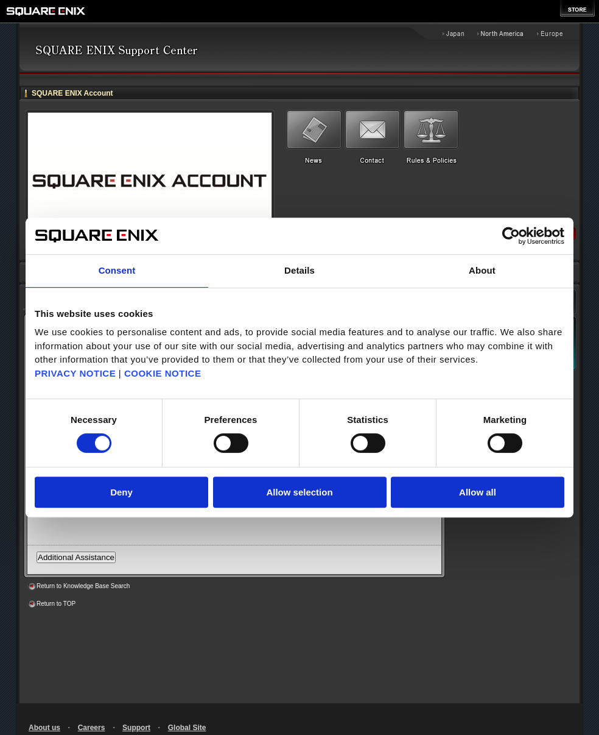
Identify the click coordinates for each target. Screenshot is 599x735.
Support (136, 727)
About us (44, 727)
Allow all (477, 492)
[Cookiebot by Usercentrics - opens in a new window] (511, 236)
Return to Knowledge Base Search (83, 586)
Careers (91, 727)
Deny (121, 492)
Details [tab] (299, 270)
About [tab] (482, 270)
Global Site (187, 727)
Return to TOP (56, 603)
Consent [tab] (117, 270)
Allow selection (299, 492)
